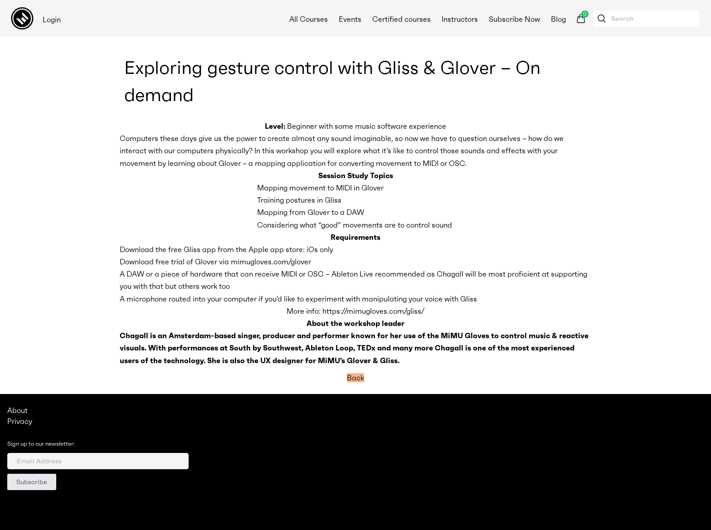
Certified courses (400, 19)
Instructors (459, 19)
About (17, 410)
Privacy (19, 421)
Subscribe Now (513, 19)
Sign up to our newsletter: (41, 443)
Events (349, 19)
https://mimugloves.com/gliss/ (373, 311)
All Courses (307, 19)
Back (355, 377)
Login (52, 19)
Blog (557, 19)
